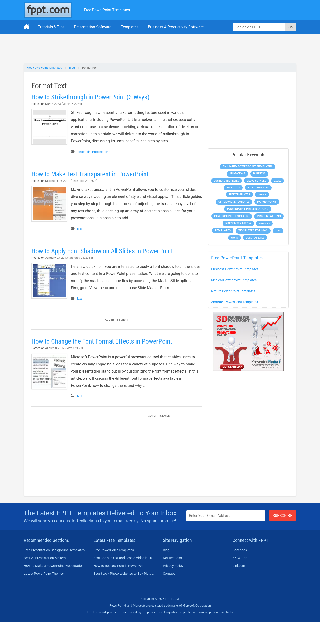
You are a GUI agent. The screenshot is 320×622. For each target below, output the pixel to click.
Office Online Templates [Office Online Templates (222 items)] (233, 202)
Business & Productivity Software (176, 27)
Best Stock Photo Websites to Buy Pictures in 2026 (124, 573)
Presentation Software (92, 27)
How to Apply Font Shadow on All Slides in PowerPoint (102, 251)
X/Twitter (240, 558)
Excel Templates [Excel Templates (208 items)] (258, 187)
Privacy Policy (173, 566)
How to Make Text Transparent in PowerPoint (90, 174)
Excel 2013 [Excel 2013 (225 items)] (233, 187)
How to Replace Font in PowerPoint (119, 566)
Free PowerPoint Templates (44, 67)
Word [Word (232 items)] (234, 237)
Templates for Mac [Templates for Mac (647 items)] (253, 230)
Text (79, 228)
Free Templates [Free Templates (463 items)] (239, 194)
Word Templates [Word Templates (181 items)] (255, 237)
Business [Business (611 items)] (259, 173)
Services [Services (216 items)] (264, 223)
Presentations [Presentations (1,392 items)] (269, 216)
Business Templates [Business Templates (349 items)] (226, 180)
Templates (129, 27)
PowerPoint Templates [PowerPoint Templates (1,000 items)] (231, 216)
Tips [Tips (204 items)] (278, 230)
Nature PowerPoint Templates (233, 291)
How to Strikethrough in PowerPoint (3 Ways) (90, 97)
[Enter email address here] (226, 515)
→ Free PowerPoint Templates (104, 10)
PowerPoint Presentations (93, 151)
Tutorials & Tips (51, 27)
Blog (72, 67)
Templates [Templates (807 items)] (223, 230)
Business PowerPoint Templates (234, 269)
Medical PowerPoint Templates (234, 280)
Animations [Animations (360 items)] (237, 173)
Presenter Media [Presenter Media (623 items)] (238, 223)
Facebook (240, 550)
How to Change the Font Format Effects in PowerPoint (101, 341)
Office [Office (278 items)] (262, 194)
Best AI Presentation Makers (45, 558)
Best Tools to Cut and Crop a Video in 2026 (124, 558)
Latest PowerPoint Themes (44, 573)
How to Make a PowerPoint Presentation (54, 566)
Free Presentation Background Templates (54, 550)
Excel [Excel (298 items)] (277, 180)
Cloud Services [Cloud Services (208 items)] (256, 180)
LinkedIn (239, 566)
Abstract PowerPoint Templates (234, 302)
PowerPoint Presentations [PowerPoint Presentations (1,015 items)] (247, 209)
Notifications (172, 558)
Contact (169, 573)
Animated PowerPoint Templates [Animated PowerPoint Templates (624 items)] (247, 166)
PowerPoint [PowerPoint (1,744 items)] (266, 201)
